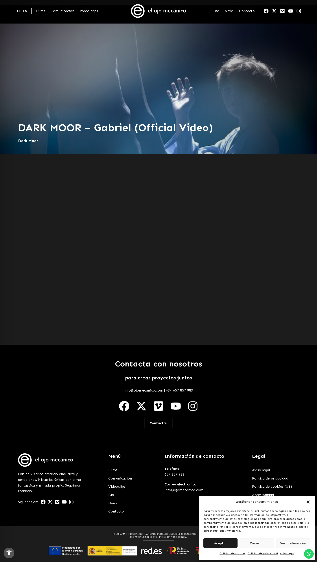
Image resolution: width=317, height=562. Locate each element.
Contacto (247, 11)
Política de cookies (232, 553)
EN (19, 11)
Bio (216, 11)
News (229, 11)
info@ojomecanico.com (143, 390)
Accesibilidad (263, 495)
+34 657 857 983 (179, 390)
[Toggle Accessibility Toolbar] (9, 553)
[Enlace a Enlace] (158, 11)
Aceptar (220, 543)
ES (25, 11)
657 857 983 (174, 474)
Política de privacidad (263, 553)
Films (40, 11)
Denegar (257, 543)
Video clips (89, 11)
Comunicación (62, 11)
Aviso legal (287, 553)
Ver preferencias (293, 543)
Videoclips (116, 486)
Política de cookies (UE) (272, 486)
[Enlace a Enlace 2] (45, 460)
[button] (308, 502)
